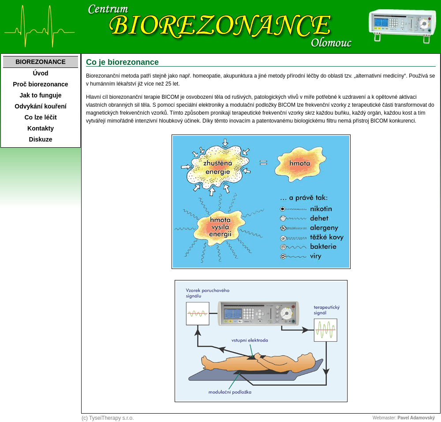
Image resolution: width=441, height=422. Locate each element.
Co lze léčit (40, 117)
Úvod (41, 73)
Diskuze (40, 139)
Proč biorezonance (40, 84)
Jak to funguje (41, 95)
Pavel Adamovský (416, 417)
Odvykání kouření (40, 106)
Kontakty (40, 128)
